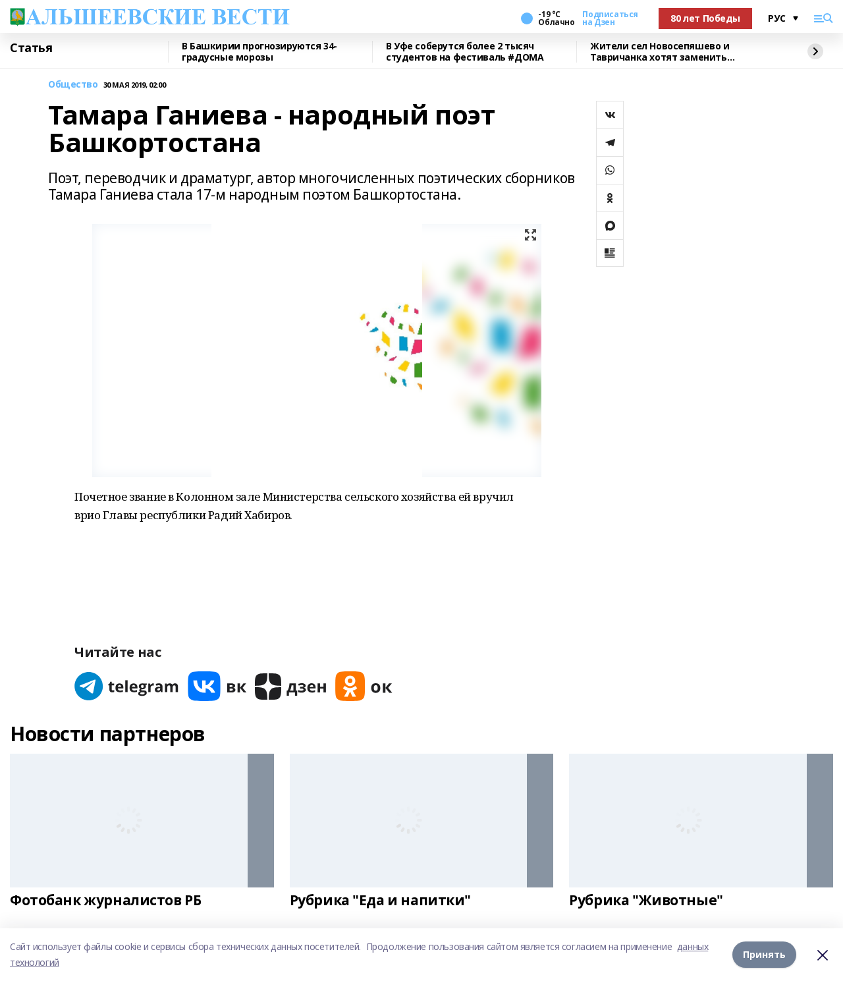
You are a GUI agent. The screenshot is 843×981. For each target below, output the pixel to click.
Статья (31, 48)
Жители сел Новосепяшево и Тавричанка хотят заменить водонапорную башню (660, 52)
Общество (73, 84)
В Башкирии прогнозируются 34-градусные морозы (259, 52)
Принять (764, 954)
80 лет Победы (705, 18)
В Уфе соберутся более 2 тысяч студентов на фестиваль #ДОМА (464, 52)
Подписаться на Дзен (610, 18)
